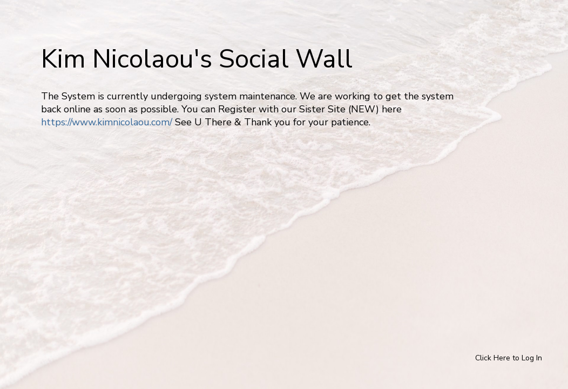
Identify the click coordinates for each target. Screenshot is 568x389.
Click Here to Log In (508, 358)
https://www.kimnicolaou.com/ (106, 122)
